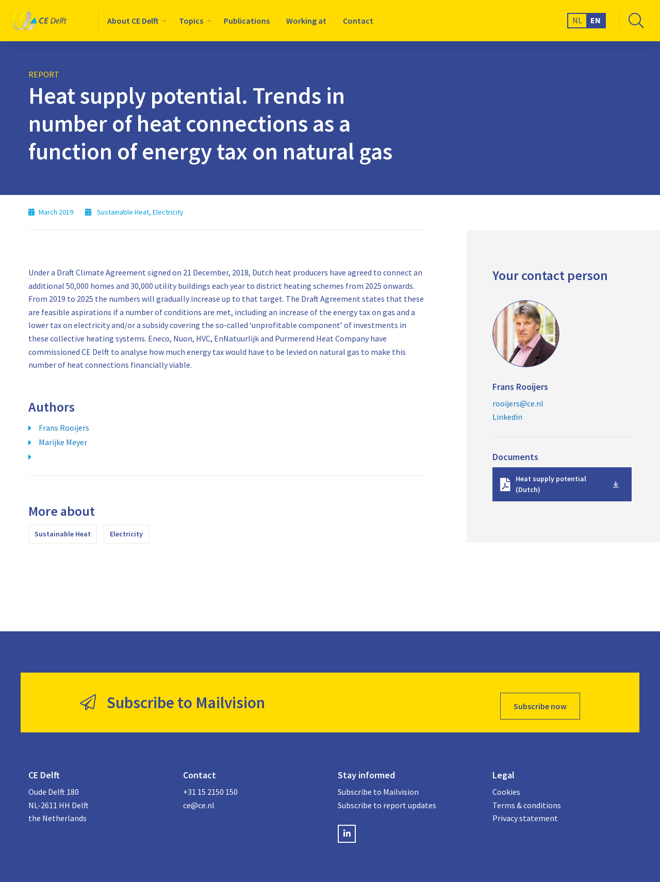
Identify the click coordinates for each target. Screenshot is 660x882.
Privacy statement (525, 811)
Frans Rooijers (64, 427)
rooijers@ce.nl (517, 403)
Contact (358, 20)
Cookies (506, 784)
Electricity (126, 533)
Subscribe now (540, 699)
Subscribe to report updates (387, 798)
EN (595, 20)
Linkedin (507, 417)
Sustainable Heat (63, 533)
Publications (247, 20)
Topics (191, 20)
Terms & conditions (526, 798)
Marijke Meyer (63, 442)
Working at (306, 20)
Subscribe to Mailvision (378, 784)
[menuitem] (135, 20)
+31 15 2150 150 (210, 784)
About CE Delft (132, 20)
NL (577, 20)
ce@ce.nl (198, 798)
